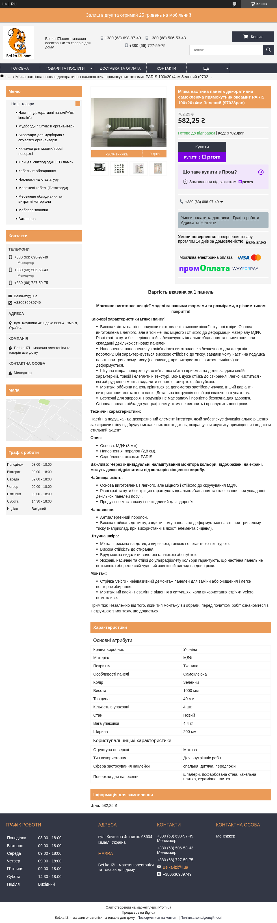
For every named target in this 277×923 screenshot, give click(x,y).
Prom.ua (165, 907)
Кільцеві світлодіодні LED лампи (45, 162)
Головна (20, 68)
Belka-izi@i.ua (25, 296)
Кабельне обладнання (37, 171)
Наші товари (22, 104)
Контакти (166, 68)
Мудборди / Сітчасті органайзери (46, 126)
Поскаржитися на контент (158, 918)
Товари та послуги (65, 68)
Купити (202, 146)
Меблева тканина (33, 210)
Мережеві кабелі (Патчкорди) (43, 188)
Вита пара (27, 219)
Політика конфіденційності (201, 918)
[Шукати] (268, 50)
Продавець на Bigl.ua (138, 913)
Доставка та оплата (120, 68)
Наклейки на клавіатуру (38, 179)
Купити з (202, 157)
